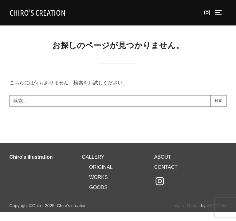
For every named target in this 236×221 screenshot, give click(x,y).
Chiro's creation (37, 12)
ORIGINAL (100, 167)
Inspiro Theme (186, 205)
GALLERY (93, 157)
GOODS (98, 187)
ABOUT (162, 157)
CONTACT (166, 167)
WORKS (98, 177)
